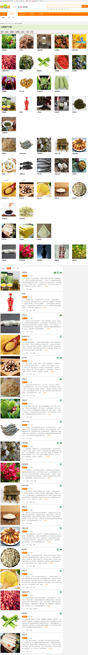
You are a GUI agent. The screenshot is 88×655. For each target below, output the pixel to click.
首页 (3, 14)
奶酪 (62, 9)
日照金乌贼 (25, 528)
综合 (9, 268)
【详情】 (46, 286)
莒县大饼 (24, 634)
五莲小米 (24, 570)
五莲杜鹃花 (25, 464)
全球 (9, 23)
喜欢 (25, 275)
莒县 (13, 17)
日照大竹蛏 (25, 485)
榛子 (65, 9)
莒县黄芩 (24, 549)
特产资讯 (32, 14)
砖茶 (57, 9)
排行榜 (41, 14)
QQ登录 (29, 1)
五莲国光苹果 (25, 592)
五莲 (9, 17)
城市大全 (41, 1)
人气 (13, 268)
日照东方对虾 (25, 421)
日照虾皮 (24, 379)
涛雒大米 (24, 506)
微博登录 (36, 1)
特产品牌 (22, 14)
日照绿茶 (24, 272)
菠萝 (51, 9)
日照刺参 (6, 180)
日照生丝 (24, 315)
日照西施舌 (25, 443)
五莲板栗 (24, 400)
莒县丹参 (24, 357)
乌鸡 (48, 9)
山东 (13, 23)
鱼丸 (68, 9)
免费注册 (22, 1)
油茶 (59, 9)
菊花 (54, 9)
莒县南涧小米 (25, 336)
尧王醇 (24, 293)
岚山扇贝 (24, 180)
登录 (17, 1)
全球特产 (12, 14)
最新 (18, 268)
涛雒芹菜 (24, 613)
